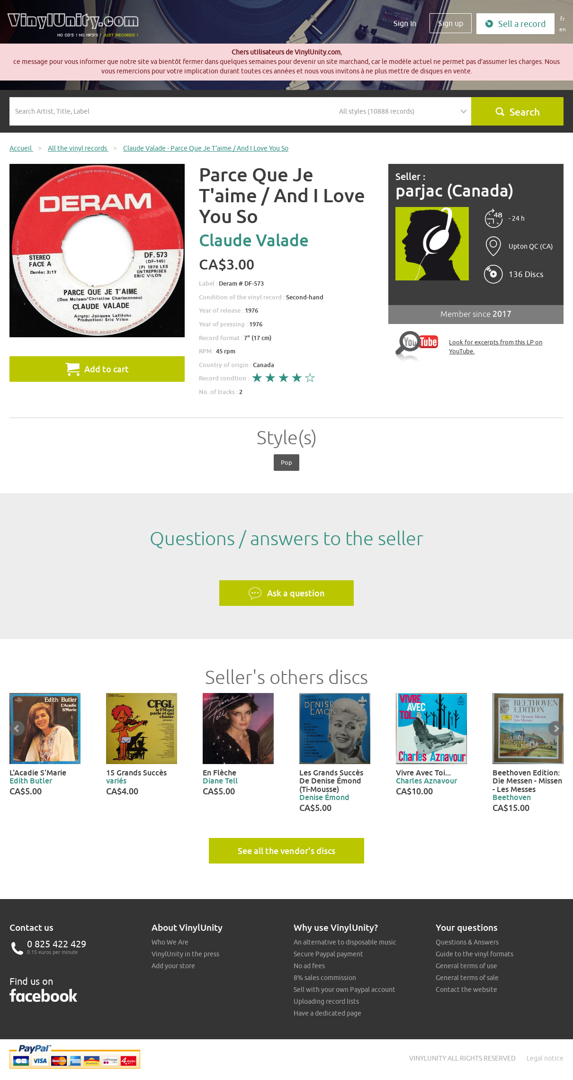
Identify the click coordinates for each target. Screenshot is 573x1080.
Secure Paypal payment (328, 954)
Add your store (173, 966)
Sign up (450, 23)
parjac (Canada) (454, 190)
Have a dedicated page (327, 1013)
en (562, 29)
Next (556, 728)
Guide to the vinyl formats (474, 954)
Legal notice (545, 1058)
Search (517, 112)
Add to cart (97, 369)
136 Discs (526, 274)
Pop (286, 462)
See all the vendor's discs (286, 851)
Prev (17, 728)
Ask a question (286, 593)
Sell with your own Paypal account (344, 989)
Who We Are (170, 942)
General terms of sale (467, 977)
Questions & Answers (467, 942)
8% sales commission (325, 977)
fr (562, 18)
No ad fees (309, 966)
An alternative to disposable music (345, 942)
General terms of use (466, 966)
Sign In (405, 23)
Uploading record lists (326, 1001)
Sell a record (515, 24)
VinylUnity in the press (185, 954)
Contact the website (466, 989)
